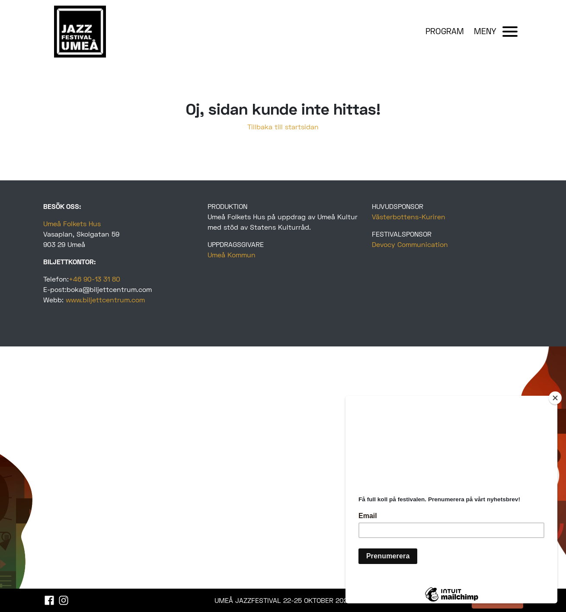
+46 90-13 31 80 (94, 279)
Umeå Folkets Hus (72, 223)
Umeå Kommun (232, 254)
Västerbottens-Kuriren (408, 216)
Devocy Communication (410, 244)
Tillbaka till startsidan (283, 126)
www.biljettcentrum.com (105, 299)
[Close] (555, 397)
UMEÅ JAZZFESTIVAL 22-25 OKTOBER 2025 (283, 600)
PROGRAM (444, 31)
